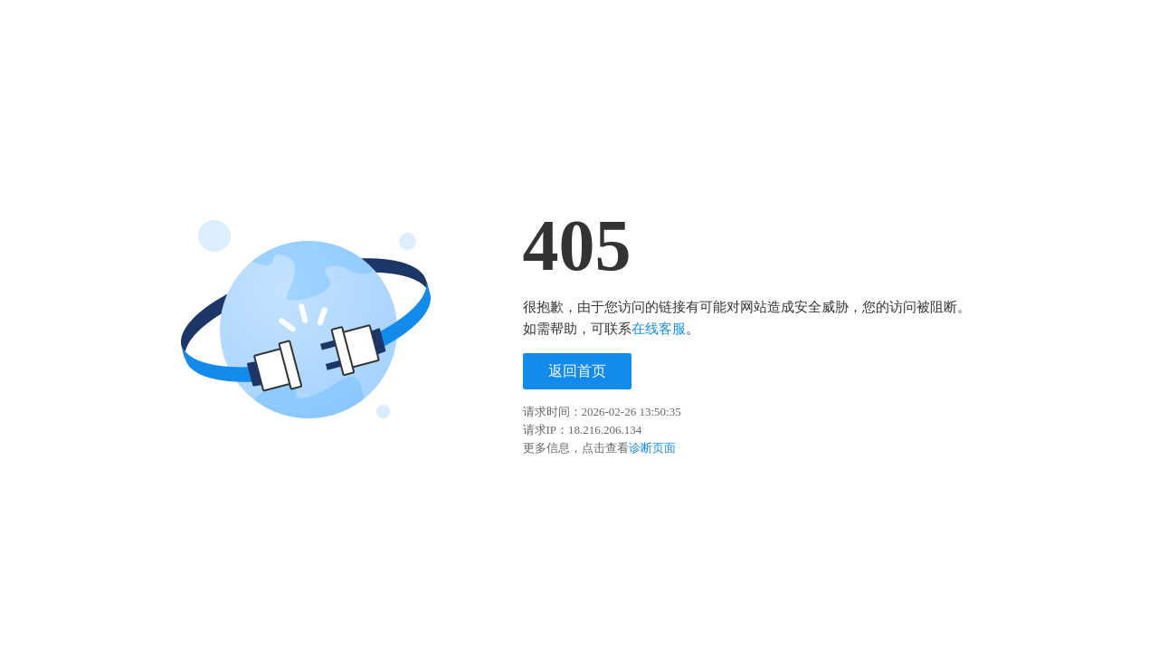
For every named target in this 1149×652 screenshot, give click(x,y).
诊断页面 (652, 448)
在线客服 (658, 328)
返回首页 (577, 371)
